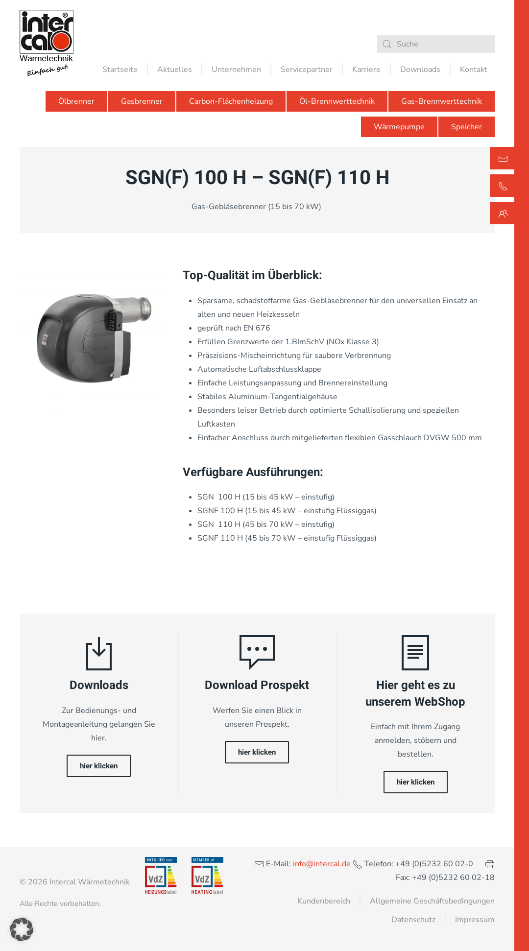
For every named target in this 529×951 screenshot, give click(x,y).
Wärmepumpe (399, 126)
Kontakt (473, 69)
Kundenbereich (323, 901)
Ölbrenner (76, 101)
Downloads (420, 69)
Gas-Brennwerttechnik (441, 101)
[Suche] (436, 44)
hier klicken (99, 766)
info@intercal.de (321, 863)
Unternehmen (236, 69)
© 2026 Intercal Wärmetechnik (75, 882)
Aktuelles (174, 69)
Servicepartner (307, 69)
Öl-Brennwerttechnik (337, 101)
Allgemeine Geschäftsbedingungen (432, 901)
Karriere (366, 69)
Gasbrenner (142, 101)
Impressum (475, 919)
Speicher (466, 126)
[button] (21, 929)
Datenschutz (413, 919)
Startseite (120, 69)
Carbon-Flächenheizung (231, 101)
